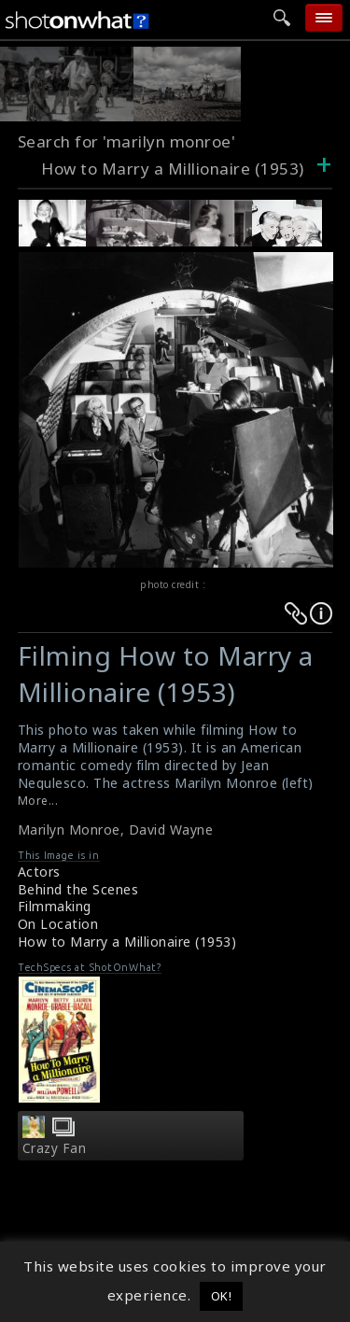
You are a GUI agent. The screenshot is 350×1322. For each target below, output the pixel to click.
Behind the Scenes (78, 889)
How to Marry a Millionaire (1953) (127, 941)
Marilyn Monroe (69, 829)
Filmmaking (54, 906)
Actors (39, 871)
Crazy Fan (54, 1148)
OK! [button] (221, 1295)
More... (38, 801)
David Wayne (171, 829)
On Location (58, 924)
